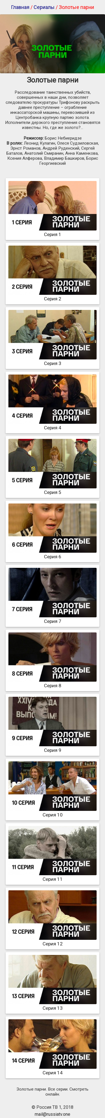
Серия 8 (52, 682)
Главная (20, 7)
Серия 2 (52, 296)
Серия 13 (52, 1005)
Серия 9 (52, 747)
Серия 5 (52, 489)
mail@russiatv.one (52, 1114)
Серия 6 (52, 553)
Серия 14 (52, 1069)
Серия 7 (52, 618)
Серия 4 (52, 424)
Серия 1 (52, 231)
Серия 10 (52, 812)
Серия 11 (52, 876)
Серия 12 (52, 941)
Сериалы (44, 7)
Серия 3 (52, 360)
